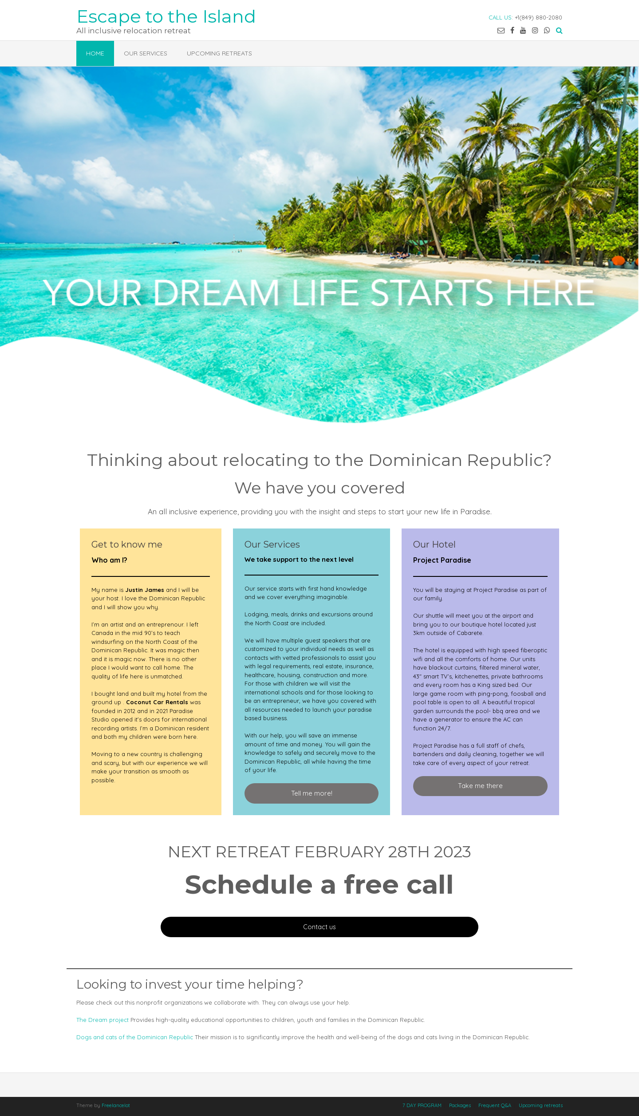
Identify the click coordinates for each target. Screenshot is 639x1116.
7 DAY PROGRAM (422, 1105)
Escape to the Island (166, 15)
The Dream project (102, 1019)
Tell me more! (311, 793)
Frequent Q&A (494, 1105)
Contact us (319, 927)
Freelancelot (116, 1105)
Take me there (480, 785)
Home (95, 53)
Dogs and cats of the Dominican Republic (134, 1037)
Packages (460, 1105)
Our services (145, 53)
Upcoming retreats (219, 53)
